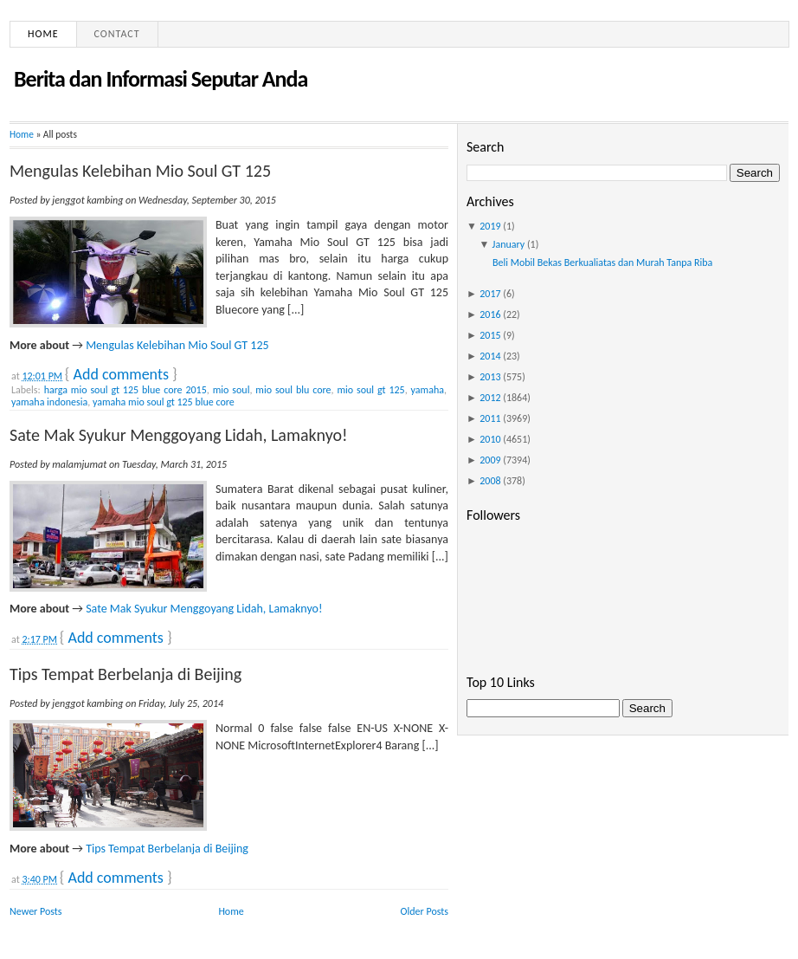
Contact (117, 34)
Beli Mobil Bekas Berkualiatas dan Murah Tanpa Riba (602, 262)
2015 (489, 335)
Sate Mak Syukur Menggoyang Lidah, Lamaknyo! (179, 435)
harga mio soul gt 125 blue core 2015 (125, 390)
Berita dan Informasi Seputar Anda (160, 79)
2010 (489, 439)
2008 (489, 481)
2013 (489, 377)
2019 (489, 226)
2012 (489, 398)
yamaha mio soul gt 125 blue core (164, 402)
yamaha (427, 390)
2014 (489, 356)
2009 (489, 460)
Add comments (121, 374)
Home (43, 34)
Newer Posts (36, 911)
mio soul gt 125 (370, 390)
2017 (489, 294)
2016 (489, 314)
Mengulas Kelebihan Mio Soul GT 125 (140, 170)
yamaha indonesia (49, 402)
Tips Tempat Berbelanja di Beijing (125, 674)
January (508, 244)
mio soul (231, 390)
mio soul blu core (293, 390)
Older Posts (424, 911)
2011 (489, 418)
